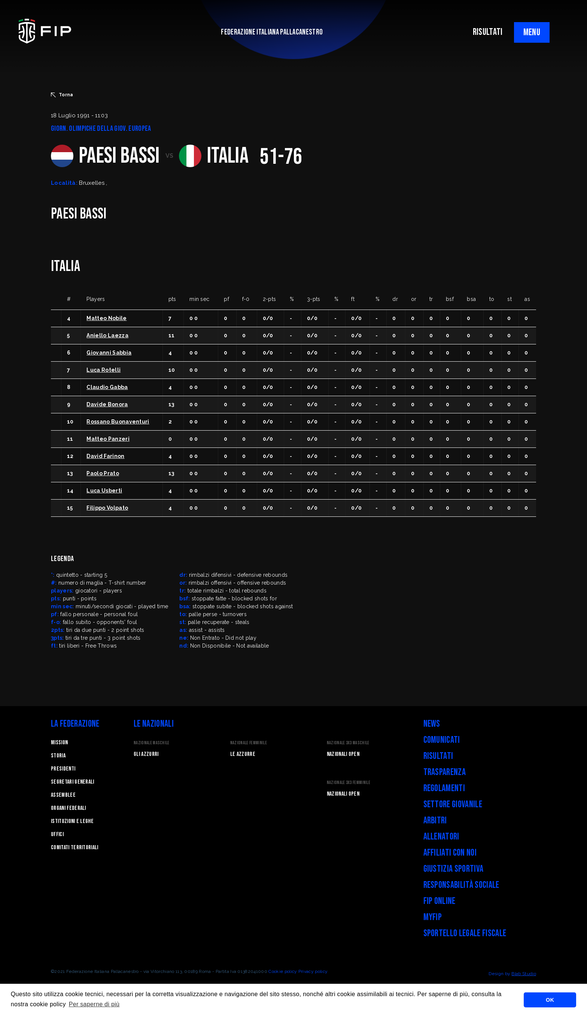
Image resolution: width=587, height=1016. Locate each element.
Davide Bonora (107, 404)
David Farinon (105, 456)
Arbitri (435, 820)
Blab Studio (523, 973)
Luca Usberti (104, 491)
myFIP (432, 917)
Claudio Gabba (107, 387)
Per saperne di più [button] (94, 1004)
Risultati (438, 756)
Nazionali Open (343, 754)
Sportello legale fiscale (465, 933)
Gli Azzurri (146, 754)
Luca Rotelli (103, 370)
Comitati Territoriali (74, 847)
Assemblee (63, 795)
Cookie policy (282, 971)
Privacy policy (313, 971)
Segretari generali (72, 782)
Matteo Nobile (106, 318)
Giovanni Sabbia (108, 353)
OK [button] (550, 1000)
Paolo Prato (102, 473)
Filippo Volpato (107, 508)
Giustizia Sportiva (453, 869)
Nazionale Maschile (152, 743)
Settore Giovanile (452, 804)
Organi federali (68, 808)
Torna (62, 94)
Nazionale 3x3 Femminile (348, 783)
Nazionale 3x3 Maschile (348, 743)
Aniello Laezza (107, 335)
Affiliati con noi (450, 853)
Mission (59, 742)
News (431, 724)
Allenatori (441, 836)
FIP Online (439, 901)
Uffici (57, 834)
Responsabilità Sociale (461, 885)
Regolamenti (444, 788)
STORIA (58, 755)
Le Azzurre (242, 754)
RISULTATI (488, 32)
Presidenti (63, 768)
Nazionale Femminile (248, 743)
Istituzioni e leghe (72, 821)
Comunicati (441, 740)
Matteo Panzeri (107, 439)
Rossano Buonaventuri (117, 422)
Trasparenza (444, 772)
